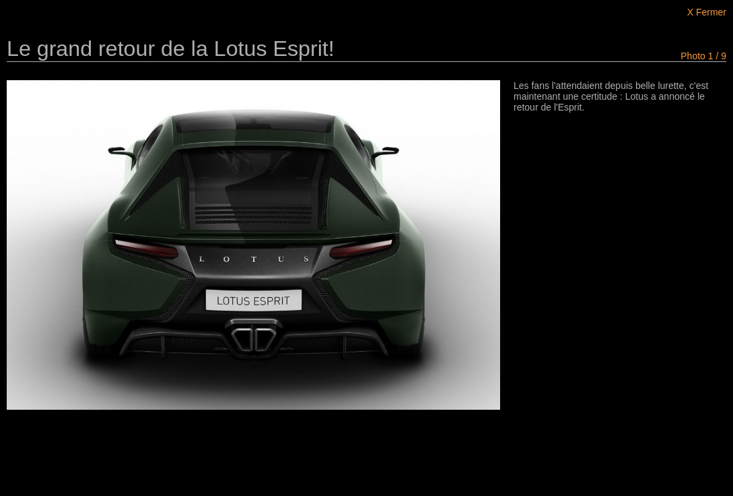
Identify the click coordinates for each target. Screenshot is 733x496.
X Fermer (706, 12)
